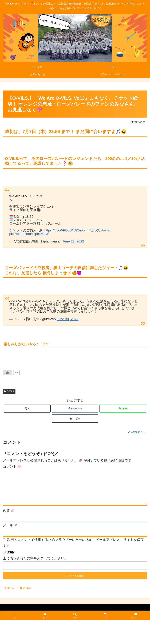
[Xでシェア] (27, 409)
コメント (12, 466)
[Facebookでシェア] (75, 409)
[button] (75, 418)
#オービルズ (90, 230)
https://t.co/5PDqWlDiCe (62, 230)
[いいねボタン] (7, 372)
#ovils (105, 230)
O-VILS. (9, 391)
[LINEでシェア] (122, 409)
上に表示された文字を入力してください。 (35, 558)
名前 (8, 511)
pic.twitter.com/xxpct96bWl (29, 234)
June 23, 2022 (73, 241)
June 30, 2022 (67, 319)
